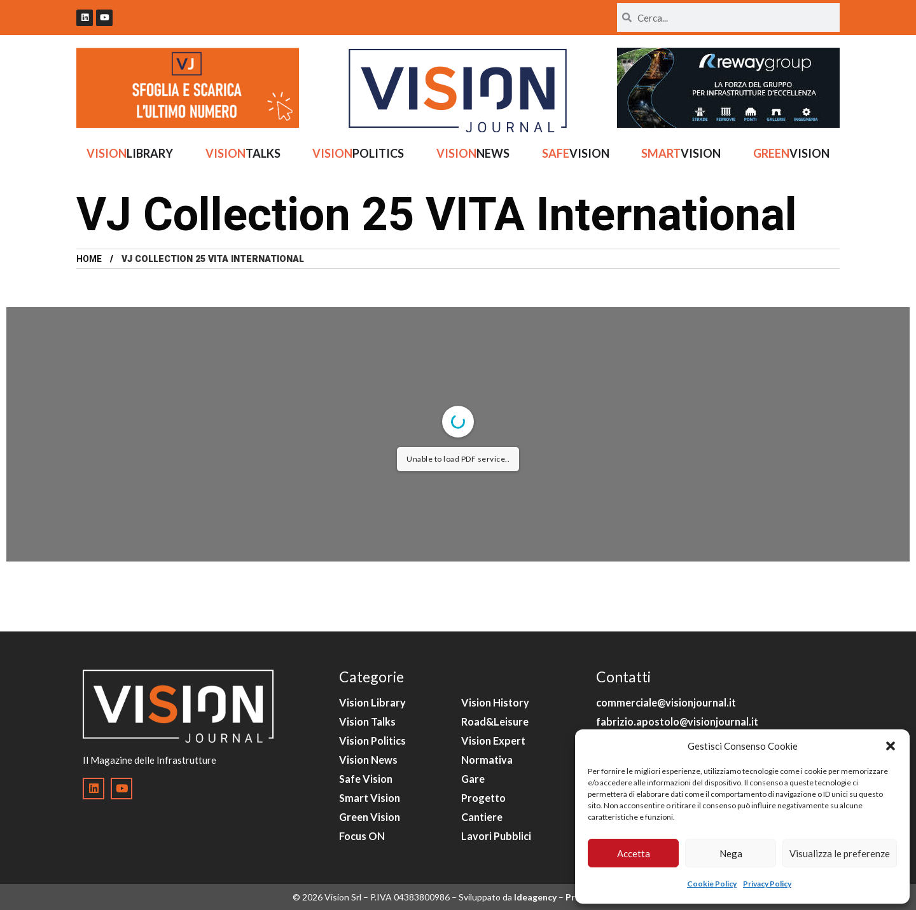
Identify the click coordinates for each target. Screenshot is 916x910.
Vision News (368, 760)
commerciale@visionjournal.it (666, 702)
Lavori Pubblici (496, 836)
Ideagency (535, 897)
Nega (730, 853)
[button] (890, 746)
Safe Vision (365, 779)
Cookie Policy (712, 883)
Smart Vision (369, 798)
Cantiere (482, 817)
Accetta (633, 853)
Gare (473, 779)
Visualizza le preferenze (839, 853)
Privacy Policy (767, 883)
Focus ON (362, 836)
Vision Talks (367, 721)
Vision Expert (493, 740)
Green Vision (369, 817)
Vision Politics (372, 740)
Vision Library (372, 702)
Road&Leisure (495, 721)
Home (89, 259)
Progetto (483, 798)
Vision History (495, 702)
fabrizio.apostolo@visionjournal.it (677, 721)
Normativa (487, 760)
